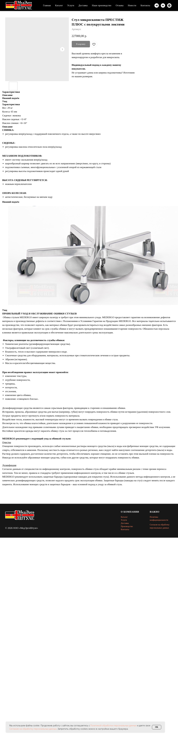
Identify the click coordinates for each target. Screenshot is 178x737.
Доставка (83, 5)
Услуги (70, 5)
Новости (132, 5)
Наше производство (101, 5)
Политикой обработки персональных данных (113, 725)
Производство (127, 526)
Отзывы (119, 5)
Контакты (145, 5)
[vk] (163, 5)
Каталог (59, 5)
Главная (47, 5)
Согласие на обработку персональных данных (33, 728)
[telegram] (156, 5)
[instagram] (169, 5)
